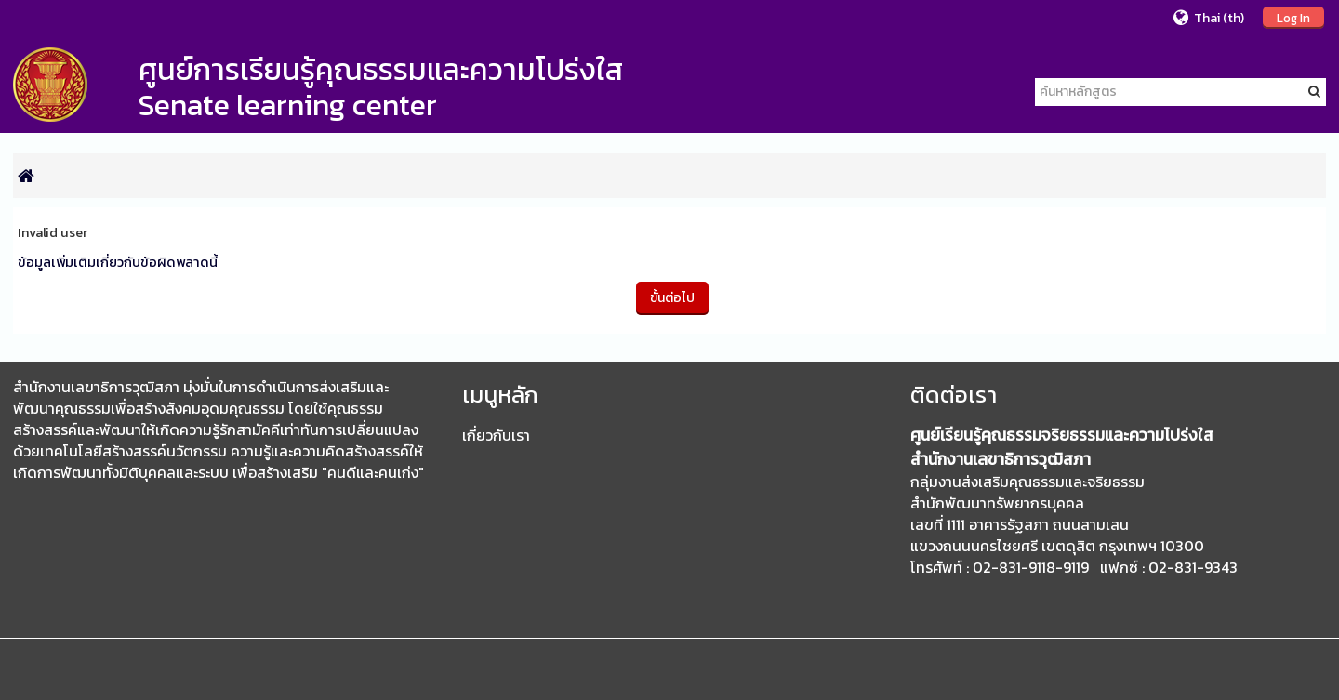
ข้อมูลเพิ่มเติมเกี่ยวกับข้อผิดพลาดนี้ (118, 262)
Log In (1293, 17)
